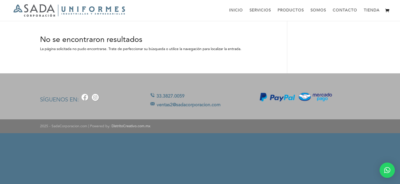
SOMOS (318, 11)
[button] (387, 170)
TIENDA (372, 11)
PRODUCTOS (291, 11)
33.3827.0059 (170, 96)
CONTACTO (345, 11)
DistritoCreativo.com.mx (130, 126)
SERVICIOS (260, 11)
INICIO (236, 11)
